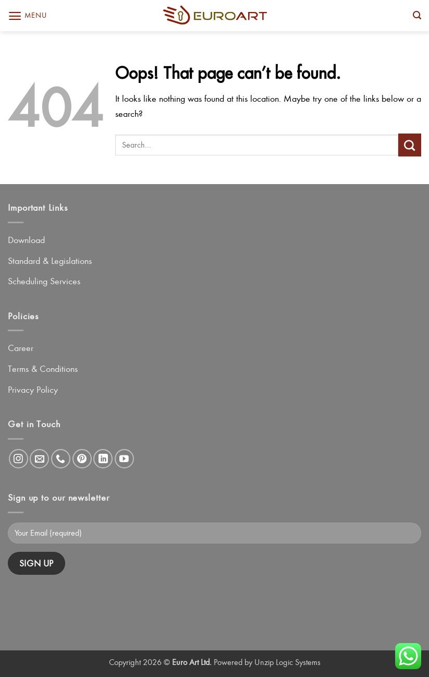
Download (26, 240)
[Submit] (409, 145)
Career (20, 348)
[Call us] (60, 458)
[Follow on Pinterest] (82, 458)
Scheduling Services (44, 281)
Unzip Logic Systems (287, 662)
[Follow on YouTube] (124, 458)
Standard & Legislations (50, 261)
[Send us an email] (39, 458)
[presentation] (87, 604)
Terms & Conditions (43, 368)
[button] (27, 16)
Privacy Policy (33, 389)
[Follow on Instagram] (18, 458)
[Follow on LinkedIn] (103, 458)
